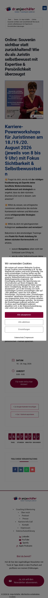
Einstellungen (24, 329)
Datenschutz (19, 337)
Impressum (29, 337)
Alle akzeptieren (24, 315)
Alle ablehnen (24, 322)
